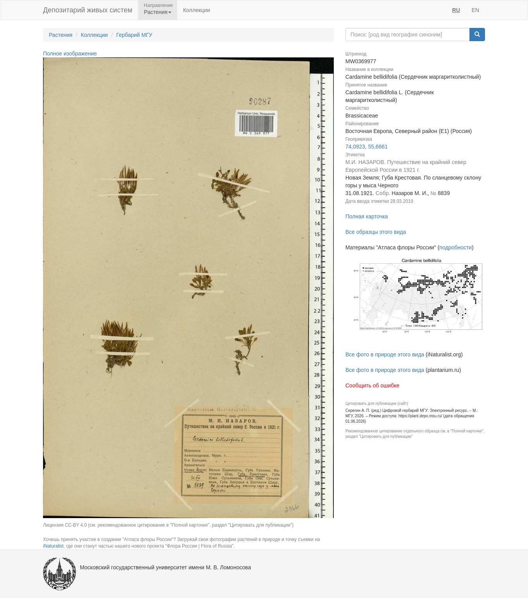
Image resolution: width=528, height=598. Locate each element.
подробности (455, 247)
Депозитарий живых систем (87, 10)
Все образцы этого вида (375, 232)
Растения (60, 35)
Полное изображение (70, 53)
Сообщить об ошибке (372, 385)
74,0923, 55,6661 (366, 146)
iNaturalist (53, 546)
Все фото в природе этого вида (384, 354)
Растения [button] (157, 12)
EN (475, 10)
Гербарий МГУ (134, 35)
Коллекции (196, 10)
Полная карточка (366, 216)
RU (456, 10)
